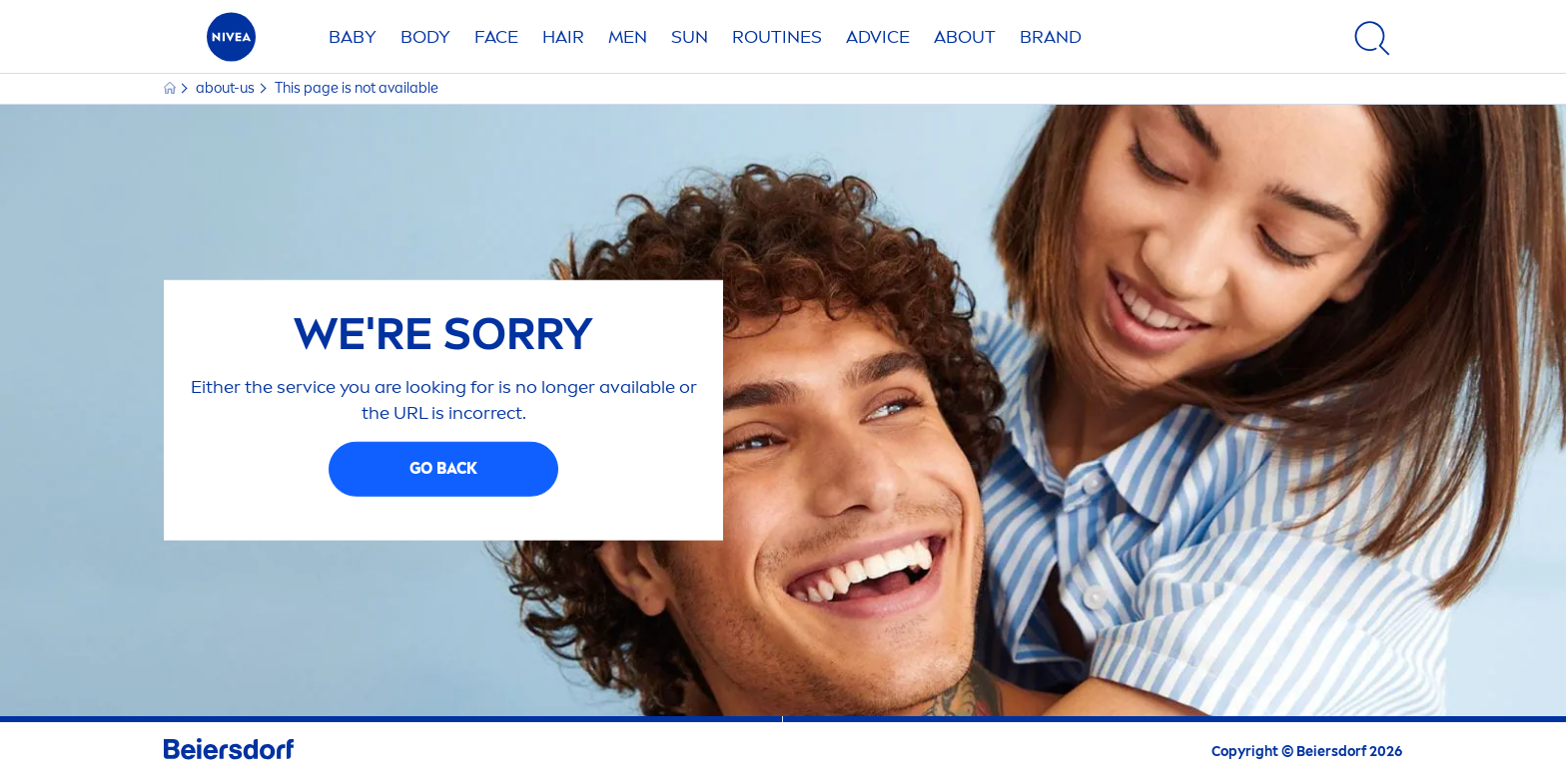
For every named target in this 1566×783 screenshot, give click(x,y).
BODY (425, 37)
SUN (689, 37)
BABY (353, 37)
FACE (496, 37)
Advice (878, 37)
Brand (1051, 37)
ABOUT (965, 37)
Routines (777, 37)
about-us (227, 88)
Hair (563, 37)
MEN (627, 37)
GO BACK (443, 468)
